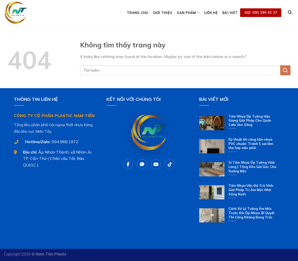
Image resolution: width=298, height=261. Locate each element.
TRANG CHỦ (137, 13)
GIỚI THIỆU (162, 13)
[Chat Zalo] (142, 164)
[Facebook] (128, 164)
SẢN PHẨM (188, 12)
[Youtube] (156, 164)
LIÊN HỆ (211, 13)
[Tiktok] (170, 164)
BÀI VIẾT (230, 13)
